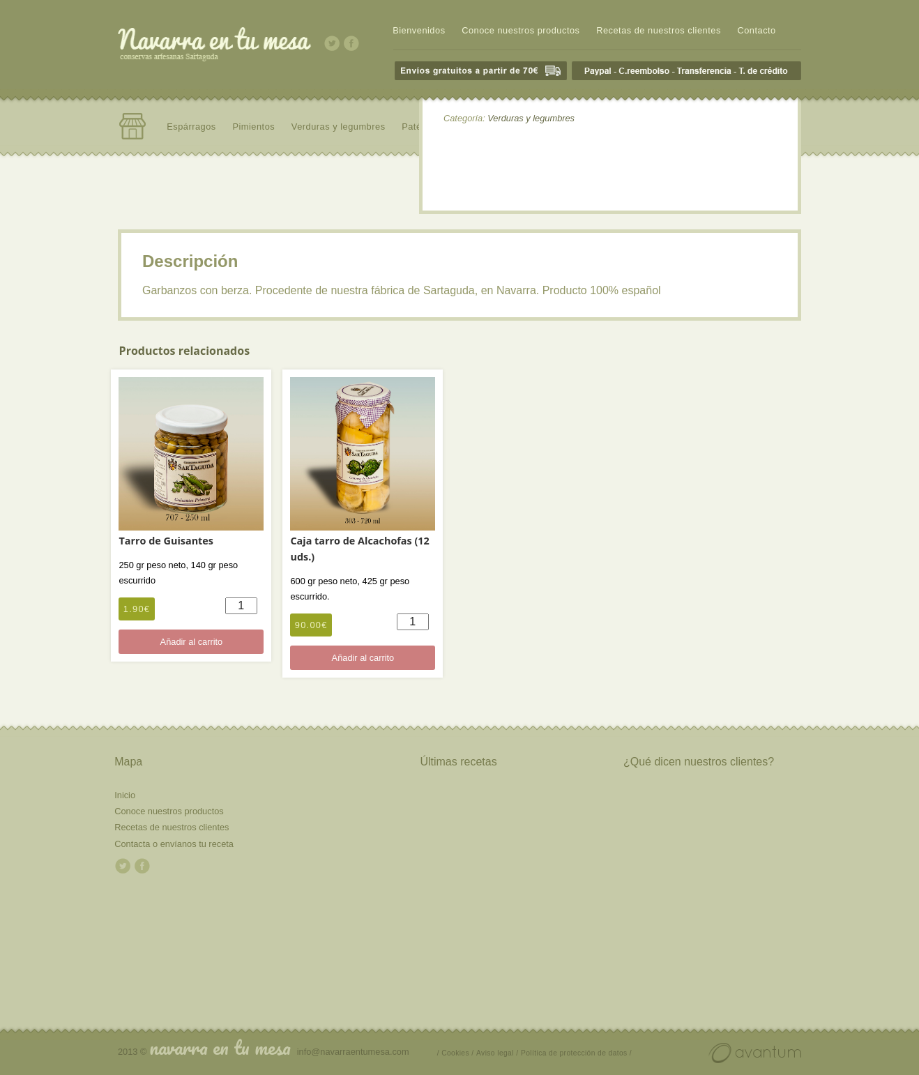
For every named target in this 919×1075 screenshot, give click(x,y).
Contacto (756, 30)
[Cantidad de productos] (241, 605)
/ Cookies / (455, 1053)
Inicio (124, 795)
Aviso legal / (497, 1053)
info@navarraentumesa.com (353, 1051)
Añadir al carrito (191, 641)
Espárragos (191, 126)
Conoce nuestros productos (520, 30)
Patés (414, 126)
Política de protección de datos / (576, 1053)
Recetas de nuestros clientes (658, 30)
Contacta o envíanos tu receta (174, 844)
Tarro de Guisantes (166, 540)
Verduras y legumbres (338, 126)
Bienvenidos (419, 30)
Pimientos (253, 126)
